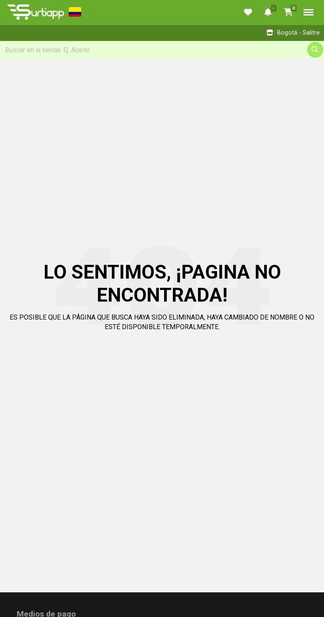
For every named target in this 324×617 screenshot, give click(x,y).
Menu (308, 12)
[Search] (162, 49)
